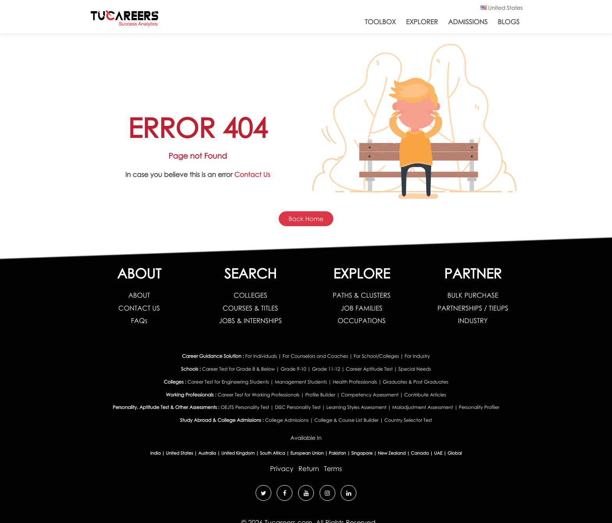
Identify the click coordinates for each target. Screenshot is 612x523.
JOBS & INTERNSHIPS (250, 320)
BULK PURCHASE (472, 295)
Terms (333, 468)
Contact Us (252, 174)
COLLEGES (250, 295)
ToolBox (380, 22)
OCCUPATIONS (362, 320)
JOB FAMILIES (361, 308)
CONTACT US (139, 308)
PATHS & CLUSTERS (362, 295)
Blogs (508, 22)
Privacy (282, 468)
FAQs (139, 320)
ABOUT (139, 295)
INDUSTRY (472, 320)
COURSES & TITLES (250, 308)
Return (308, 468)
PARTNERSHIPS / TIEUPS (473, 308)
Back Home (306, 219)
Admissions (467, 22)
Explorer (422, 22)
